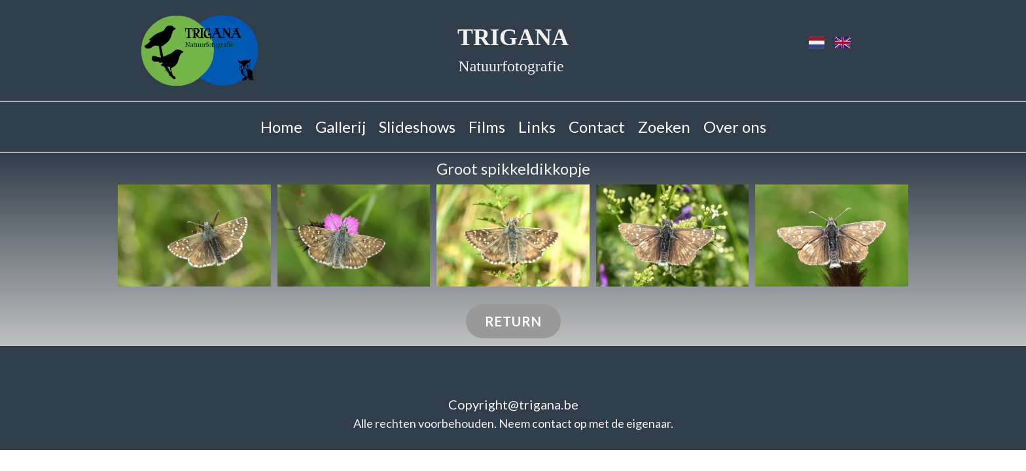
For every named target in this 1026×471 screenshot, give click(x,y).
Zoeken (664, 126)
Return (513, 321)
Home (281, 126)
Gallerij (340, 126)
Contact (597, 126)
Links (537, 126)
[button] (194, 235)
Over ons (734, 126)
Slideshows (417, 126)
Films (487, 126)
